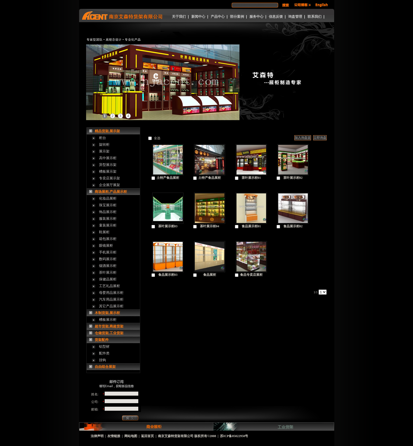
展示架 (104, 151)
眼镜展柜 (106, 245)
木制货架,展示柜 (107, 313)
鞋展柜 (104, 232)
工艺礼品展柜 (109, 286)
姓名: (94, 394)
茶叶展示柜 (108, 272)
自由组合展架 (105, 367)
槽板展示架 (108, 171)
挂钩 (102, 360)
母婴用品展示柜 (111, 293)
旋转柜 (104, 144)
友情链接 (113, 436)
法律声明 (97, 436)
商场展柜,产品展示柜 (111, 192)
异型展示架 (108, 165)
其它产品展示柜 (111, 306)
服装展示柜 (108, 219)
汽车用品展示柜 (111, 299)
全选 (157, 138)
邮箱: (94, 409)
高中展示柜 (108, 158)
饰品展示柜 (108, 212)
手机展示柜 (108, 252)
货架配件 (102, 340)
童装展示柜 (108, 225)
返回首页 (147, 436)
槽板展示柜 (108, 320)
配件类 (104, 353)
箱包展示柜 (108, 239)
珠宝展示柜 (108, 205)
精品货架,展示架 (107, 131)
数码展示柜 (108, 259)
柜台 (102, 138)
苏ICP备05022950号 (234, 436)
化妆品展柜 (108, 198)
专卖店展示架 (109, 178)
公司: (94, 402)
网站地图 (130, 436)
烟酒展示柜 (108, 266)
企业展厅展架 (109, 185)
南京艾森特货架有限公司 (175, 436)
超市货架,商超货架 (109, 326)
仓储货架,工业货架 (109, 333)
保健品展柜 (108, 279)
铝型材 (104, 346)
